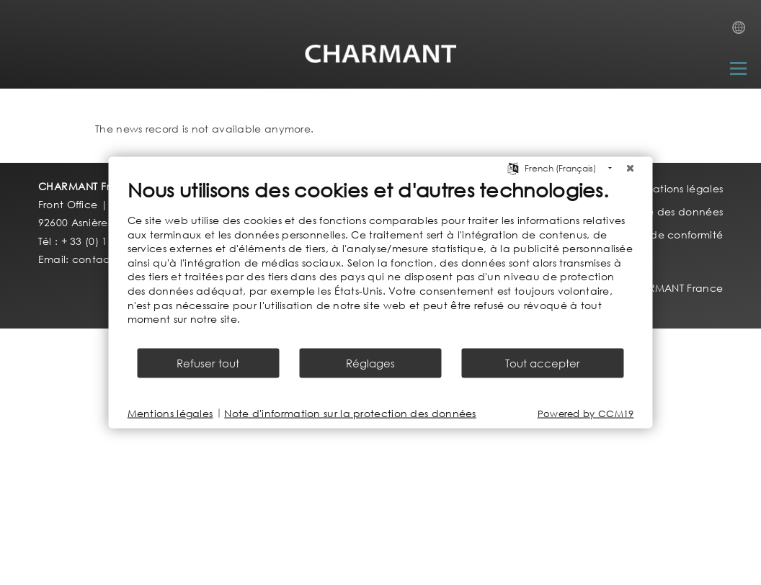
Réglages (370, 362)
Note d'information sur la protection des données (350, 413)
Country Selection (743, 32)
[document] (381, 262)
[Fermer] (630, 168)
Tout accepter (542, 362)
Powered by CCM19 (586, 413)
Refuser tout (208, 362)
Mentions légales (170, 413)
